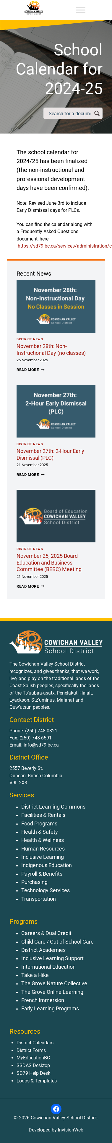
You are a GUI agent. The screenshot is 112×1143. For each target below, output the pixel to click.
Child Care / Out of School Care (57, 942)
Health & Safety (39, 832)
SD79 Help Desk (33, 1073)
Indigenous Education (46, 865)
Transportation (38, 899)
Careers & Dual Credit (46, 933)
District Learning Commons (53, 807)
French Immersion (42, 1000)
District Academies (43, 950)
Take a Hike (35, 975)
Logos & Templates (37, 1081)
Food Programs (39, 824)
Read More (31, 370)
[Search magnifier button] (96, 113)
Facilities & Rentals (43, 815)
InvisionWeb (70, 1130)
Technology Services (45, 890)
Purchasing (34, 882)
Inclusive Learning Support (52, 958)
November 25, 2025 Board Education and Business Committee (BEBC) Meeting (49, 563)
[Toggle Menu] (80, 10)
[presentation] (56, 306)
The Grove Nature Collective (54, 983)
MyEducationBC (33, 1058)
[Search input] (69, 113)
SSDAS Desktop (33, 1065)
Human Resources (43, 849)
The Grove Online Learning (52, 992)
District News (30, 339)
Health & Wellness (42, 840)
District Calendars (35, 1043)
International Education (48, 967)
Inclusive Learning (42, 857)
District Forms (31, 1050)
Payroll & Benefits (41, 874)
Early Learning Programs (50, 1009)
